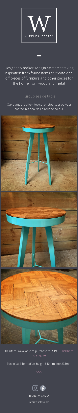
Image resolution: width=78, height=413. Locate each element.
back (39, 372)
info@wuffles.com (39, 402)
